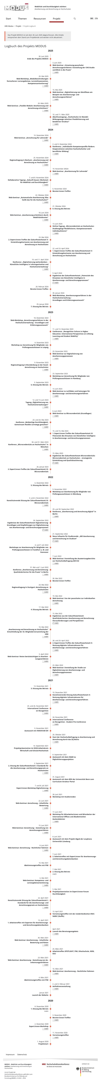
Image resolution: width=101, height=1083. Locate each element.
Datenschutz (22, 1054)
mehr (56, 72)
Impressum (10, 1054)
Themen (22, 18)
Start (9, 18)
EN (96, 18)
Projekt (56, 18)
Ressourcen (40, 18)
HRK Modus (9, 26)
